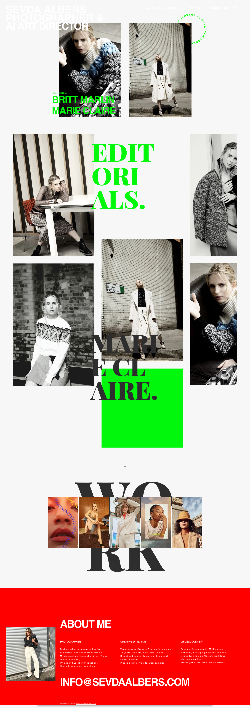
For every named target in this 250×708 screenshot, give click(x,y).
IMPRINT (79, 703)
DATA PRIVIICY (89, 703)
